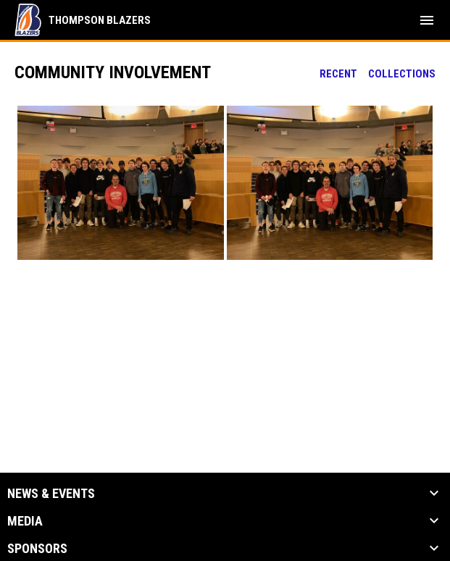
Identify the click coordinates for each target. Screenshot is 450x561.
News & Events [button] (51, 493)
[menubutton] (427, 20)
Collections (402, 73)
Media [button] (25, 521)
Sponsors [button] (37, 548)
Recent (338, 73)
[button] (120, 183)
